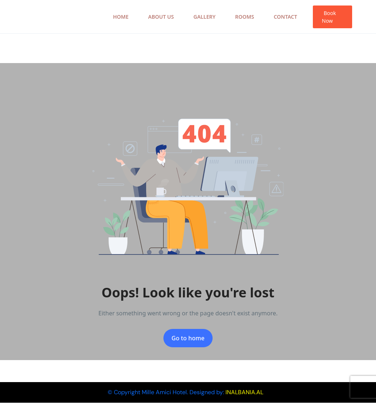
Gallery (205, 16)
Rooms (244, 16)
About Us (161, 16)
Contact (285, 16)
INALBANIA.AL (244, 392)
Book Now (329, 17)
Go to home (188, 338)
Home (121, 16)
